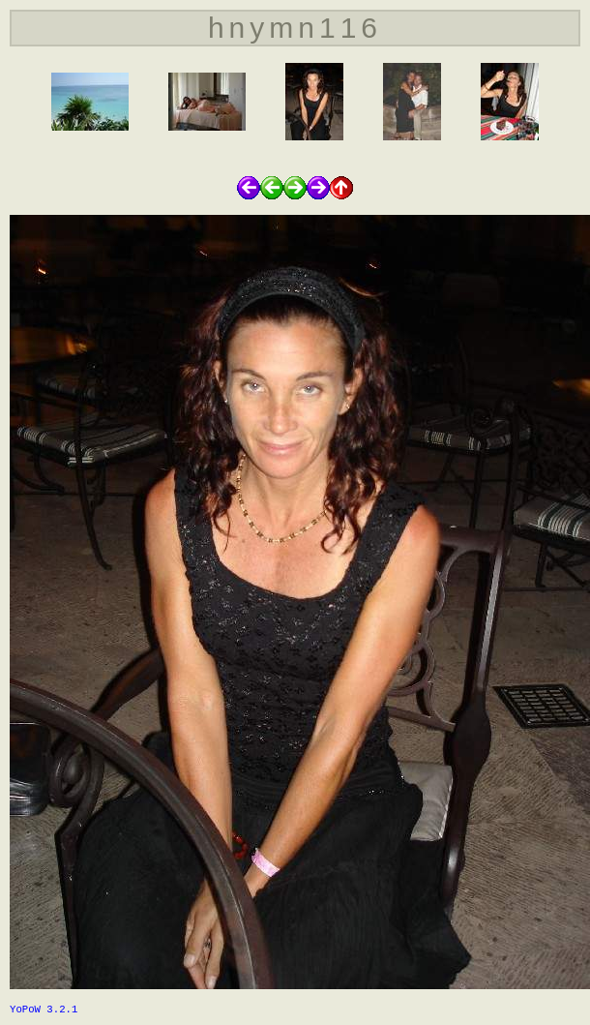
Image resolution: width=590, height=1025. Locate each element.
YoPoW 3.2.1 (43, 1009)
